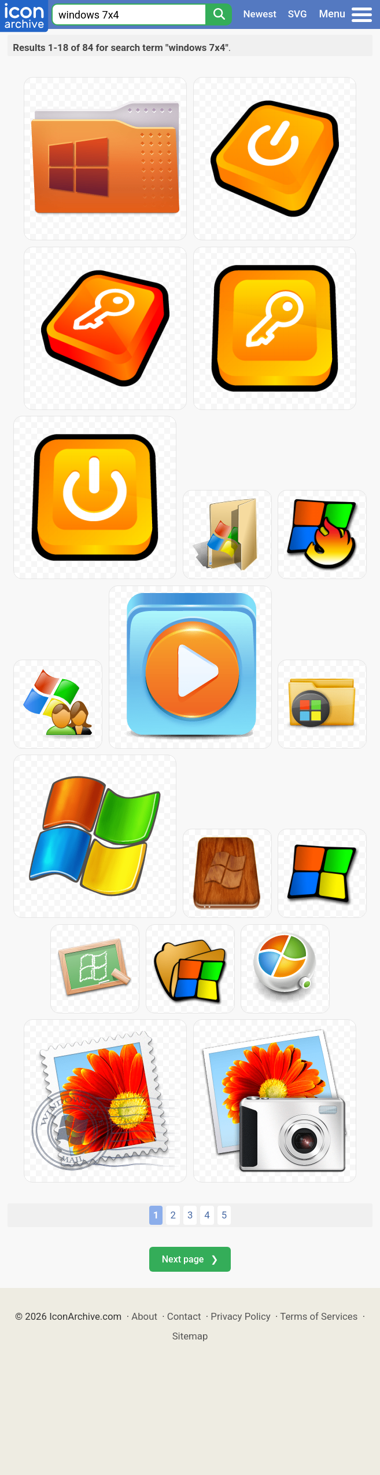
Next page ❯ (190, 1259)
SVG (297, 14)
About (144, 1316)
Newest (260, 14)
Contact (184, 1316)
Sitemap (190, 1336)
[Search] (218, 14)
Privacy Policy (240, 1316)
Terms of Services (318, 1316)
